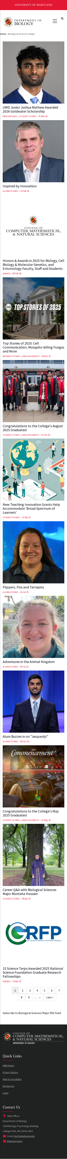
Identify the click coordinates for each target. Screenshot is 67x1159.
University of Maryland (33, 5)
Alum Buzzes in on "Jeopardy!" (25, 736)
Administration (14, 1141)
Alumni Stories (10, 191)
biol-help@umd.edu (24, 1136)
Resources (8, 1086)
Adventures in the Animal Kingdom (29, 662)
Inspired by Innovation (20, 186)
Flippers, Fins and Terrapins (23, 587)
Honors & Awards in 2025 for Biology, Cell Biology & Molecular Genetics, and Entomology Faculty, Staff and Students (33, 265)
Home (3, 33)
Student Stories (27, 116)
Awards (6, 273)
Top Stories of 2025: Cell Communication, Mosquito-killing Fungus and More (33, 347)
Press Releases (10, 116)
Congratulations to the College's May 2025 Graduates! (31, 813)
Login (5, 1093)
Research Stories (11, 356)
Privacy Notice (10, 1072)
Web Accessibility (12, 1079)
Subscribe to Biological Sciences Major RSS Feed (32, 1013)
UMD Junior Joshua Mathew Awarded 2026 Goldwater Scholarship (30, 109)
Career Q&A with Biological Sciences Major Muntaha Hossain (29, 892)
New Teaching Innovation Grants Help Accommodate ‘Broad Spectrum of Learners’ (31, 508)
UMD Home (8, 1065)
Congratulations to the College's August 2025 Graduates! (33, 428)
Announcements (30, 356)
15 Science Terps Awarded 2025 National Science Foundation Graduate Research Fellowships (33, 972)
